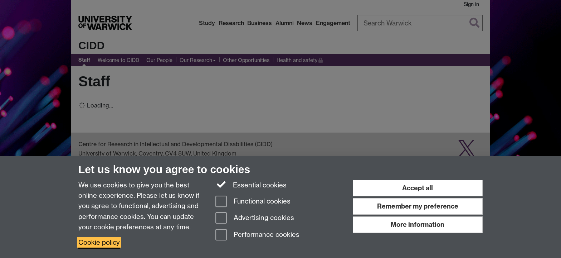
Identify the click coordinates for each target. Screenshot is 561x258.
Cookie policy (99, 242)
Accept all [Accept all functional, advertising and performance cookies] (417, 188)
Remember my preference (417, 206)
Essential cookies (251, 184)
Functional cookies (253, 202)
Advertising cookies (254, 218)
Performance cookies (257, 235)
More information (417, 224)
